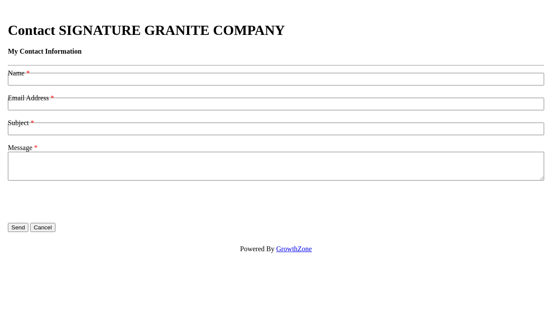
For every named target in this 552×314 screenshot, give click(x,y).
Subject (18, 122)
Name (16, 73)
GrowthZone (294, 249)
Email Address (28, 98)
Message (20, 147)
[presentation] (74, 202)
